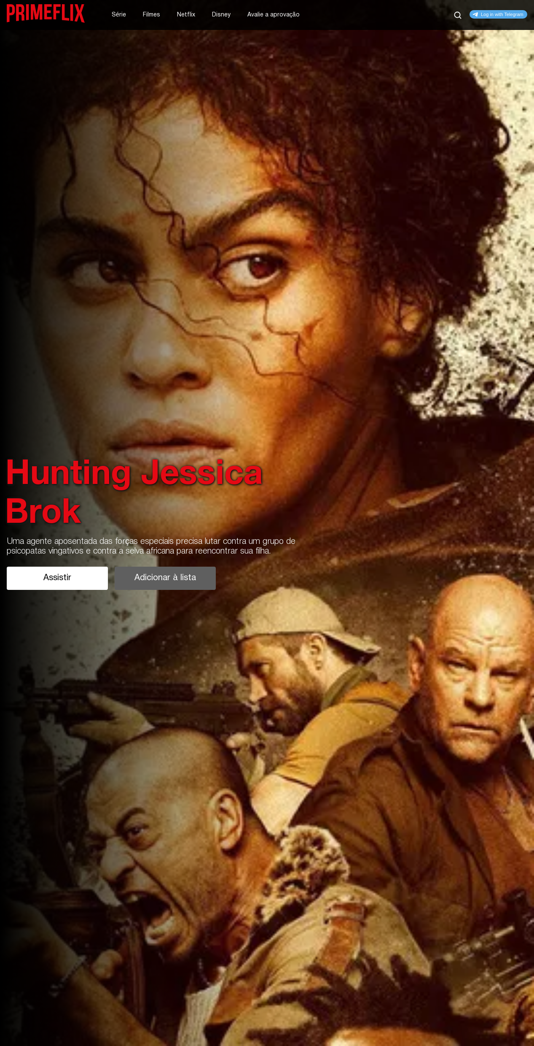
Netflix (186, 15)
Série (119, 15)
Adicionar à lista (165, 578)
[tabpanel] (267, 523)
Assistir (57, 578)
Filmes (151, 15)
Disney (221, 15)
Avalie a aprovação (273, 15)
